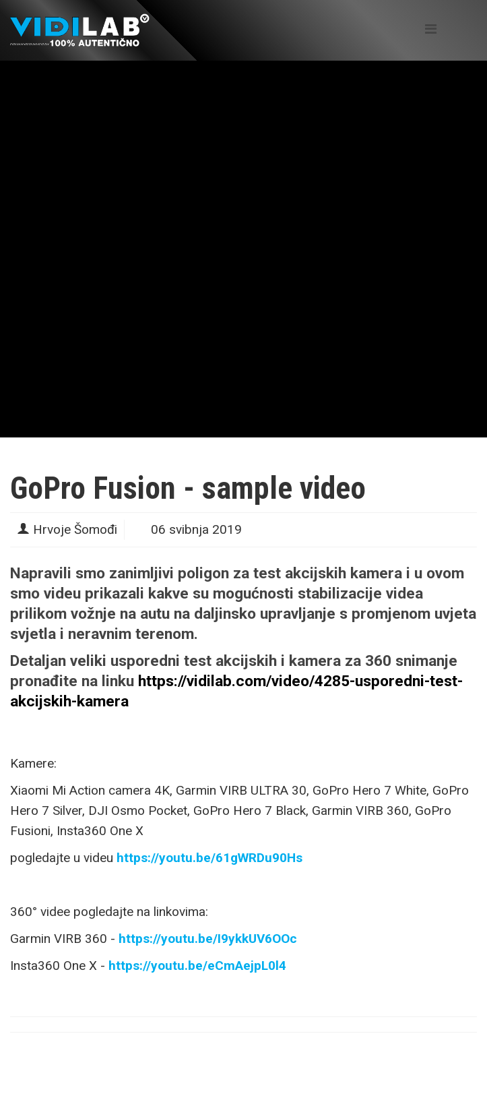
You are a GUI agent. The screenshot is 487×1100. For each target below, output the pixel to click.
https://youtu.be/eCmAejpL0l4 (197, 965)
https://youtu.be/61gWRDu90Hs (209, 857)
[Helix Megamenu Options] (430, 29)
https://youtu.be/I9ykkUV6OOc (208, 938)
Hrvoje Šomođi (75, 529)
